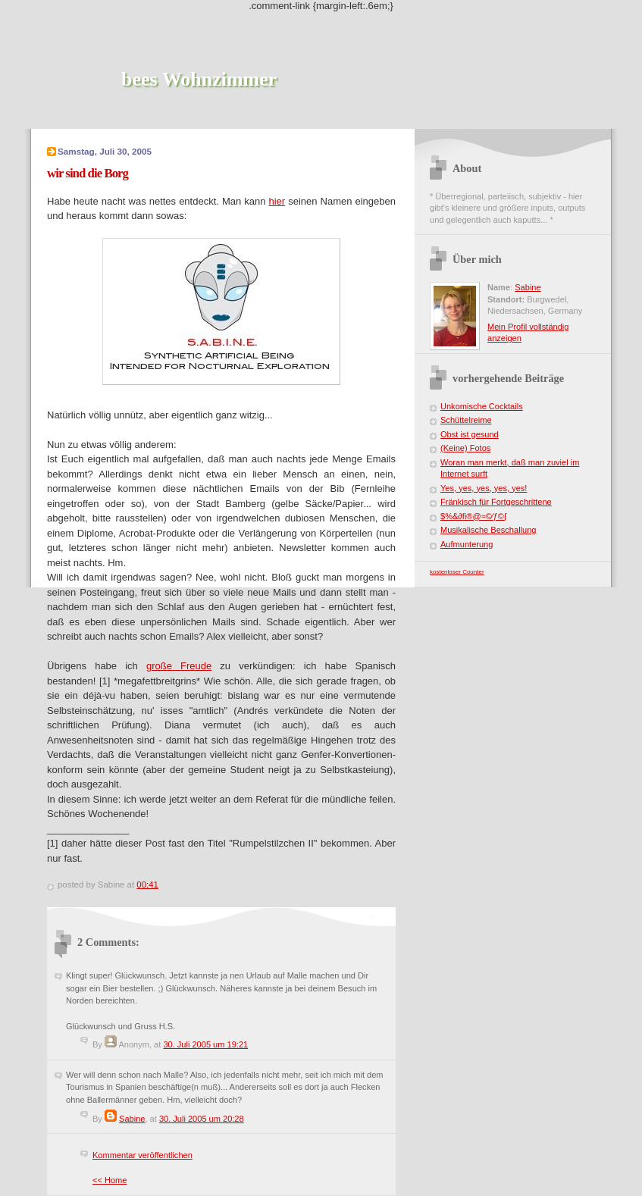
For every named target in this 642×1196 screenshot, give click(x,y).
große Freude (178, 666)
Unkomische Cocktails (481, 406)
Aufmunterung (466, 544)
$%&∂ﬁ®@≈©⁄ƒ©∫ (473, 516)
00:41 (147, 884)
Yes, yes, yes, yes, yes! (483, 488)
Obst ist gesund (469, 434)
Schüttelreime (466, 419)
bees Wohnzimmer (199, 79)
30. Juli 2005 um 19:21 (205, 1044)
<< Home (109, 1180)
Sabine (132, 1118)
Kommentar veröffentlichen (142, 1155)
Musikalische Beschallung (488, 529)
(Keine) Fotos (465, 447)
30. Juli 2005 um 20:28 (201, 1118)
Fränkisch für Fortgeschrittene (496, 501)
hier (276, 201)
